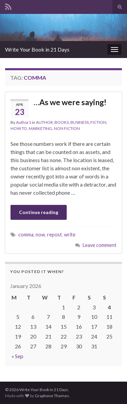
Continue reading (38, 212)
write (70, 234)
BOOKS (62, 122)
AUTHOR (44, 122)
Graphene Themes (52, 395)
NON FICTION (67, 128)
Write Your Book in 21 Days (37, 49)
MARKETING (40, 128)
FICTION (98, 122)
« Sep (17, 356)
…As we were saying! (70, 102)
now (40, 234)
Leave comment (100, 245)
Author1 (23, 122)
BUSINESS (79, 122)
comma (26, 234)
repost (54, 234)
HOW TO (18, 128)
